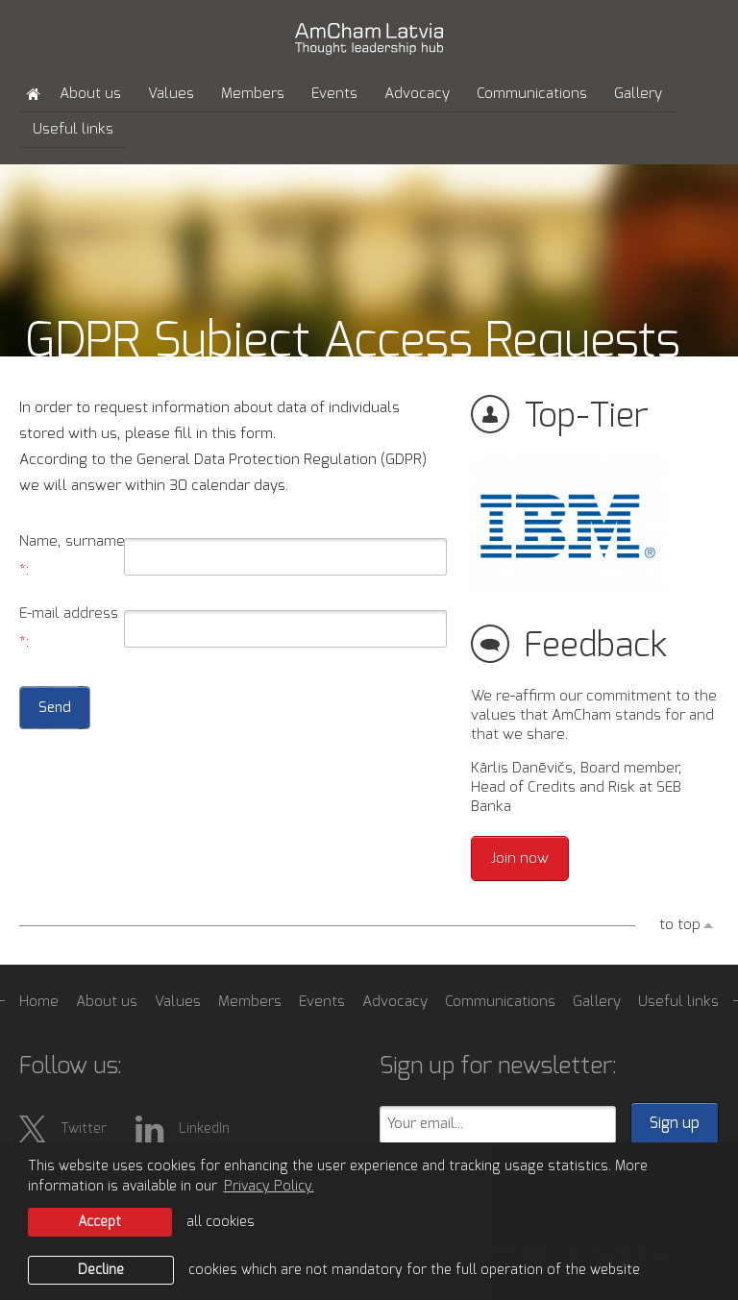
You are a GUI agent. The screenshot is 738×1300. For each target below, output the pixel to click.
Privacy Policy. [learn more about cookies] (269, 1186)
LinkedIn (182, 1129)
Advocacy (417, 93)
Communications (532, 93)
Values (171, 93)
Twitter (63, 1129)
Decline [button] (101, 1270)
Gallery (638, 93)
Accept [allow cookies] (99, 1222)
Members (252, 93)
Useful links (73, 129)
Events (334, 93)
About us (90, 93)
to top (680, 925)
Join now (520, 858)
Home (39, 1001)
